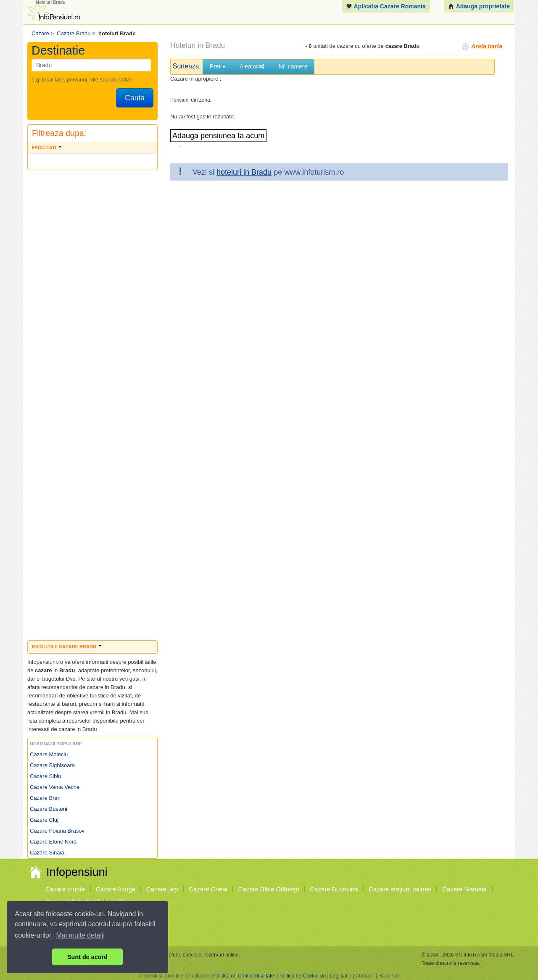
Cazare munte (65, 889)
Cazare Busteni (48, 809)
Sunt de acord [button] (87, 957)
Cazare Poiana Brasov (57, 831)
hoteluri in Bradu (244, 172)
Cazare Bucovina (334, 889)
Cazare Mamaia (464, 889)
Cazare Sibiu (45, 776)
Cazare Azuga (115, 889)
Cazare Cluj (44, 820)
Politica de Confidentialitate (243, 976)
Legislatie (340, 976)
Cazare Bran (45, 798)
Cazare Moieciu (49, 754)
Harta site (389, 976)
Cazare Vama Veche (54, 787)
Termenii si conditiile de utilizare (173, 976)
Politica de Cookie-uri (302, 976)
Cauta (135, 98)
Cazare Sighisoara (52, 765)
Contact (363, 976)
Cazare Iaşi (162, 889)
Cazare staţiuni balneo (400, 889)
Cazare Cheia (208, 889)
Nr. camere (293, 66)
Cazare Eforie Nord (53, 842)
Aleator (252, 66)
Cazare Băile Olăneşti (268, 889)
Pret (218, 66)
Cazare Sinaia (47, 852)
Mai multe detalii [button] (80, 935)
